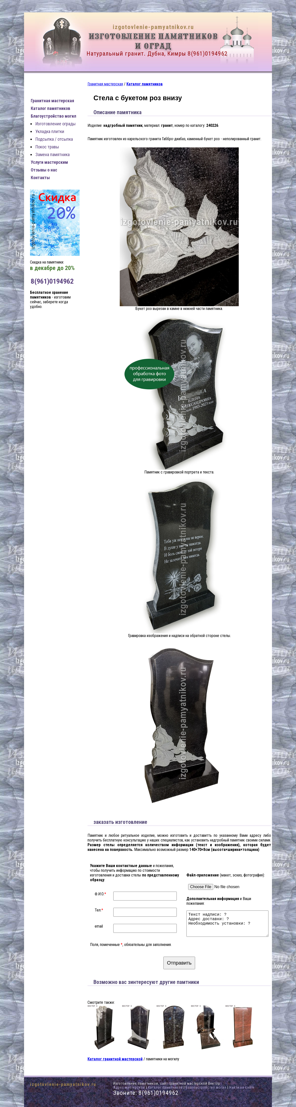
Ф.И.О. (99, 894)
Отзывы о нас (44, 169)
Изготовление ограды (55, 123)
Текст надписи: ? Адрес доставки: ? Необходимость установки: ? (228, 921)
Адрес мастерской (129, 1087)
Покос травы (47, 146)
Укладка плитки (49, 131)
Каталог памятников (50, 108)
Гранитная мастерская (52, 100)
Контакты (40, 177)
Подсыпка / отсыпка (54, 139)
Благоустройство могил (53, 116)
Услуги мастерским (49, 162)
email (99, 926)
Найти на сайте (242, 1087)
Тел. (98, 910)
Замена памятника (52, 154)
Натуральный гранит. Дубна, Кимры (136, 53)
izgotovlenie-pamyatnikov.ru (153, 27)
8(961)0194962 (208, 53)
